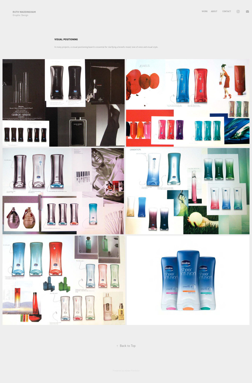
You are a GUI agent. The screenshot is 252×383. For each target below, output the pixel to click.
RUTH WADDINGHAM (24, 12)
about (214, 11)
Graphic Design (20, 15)
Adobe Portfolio (131, 370)
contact (226, 11)
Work (205, 11)
